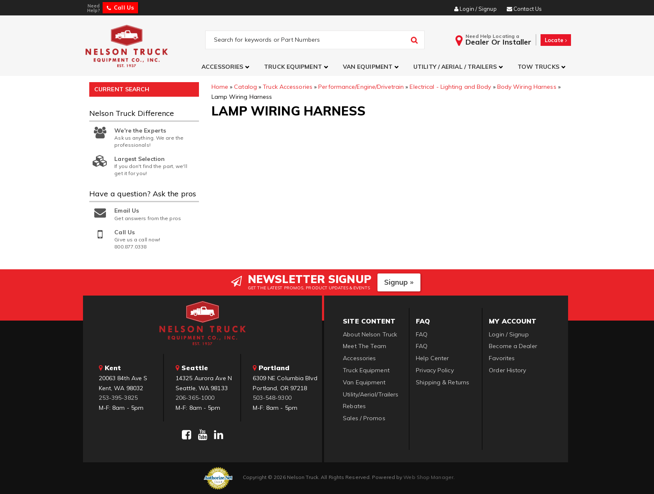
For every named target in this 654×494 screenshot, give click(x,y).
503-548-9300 (272, 397)
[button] (226, 67)
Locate (556, 40)
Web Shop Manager (428, 477)
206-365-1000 (195, 397)
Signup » (399, 282)
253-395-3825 (118, 397)
